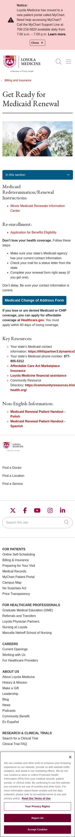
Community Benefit (15, 716)
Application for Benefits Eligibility (33, 232)
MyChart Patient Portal (18, 577)
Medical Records (14, 571)
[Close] (70, 759)
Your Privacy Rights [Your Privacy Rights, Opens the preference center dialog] (37, 809)
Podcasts (9, 710)
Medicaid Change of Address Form (34, 300)
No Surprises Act (14, 588)
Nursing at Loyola (14, 627)
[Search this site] (37, 522)
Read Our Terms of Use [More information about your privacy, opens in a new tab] (36, 801)
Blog (5, 699)
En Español (10, 722)
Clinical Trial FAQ (14, 744)
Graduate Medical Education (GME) (27, 610)
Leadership (10, 693)
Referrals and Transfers (19, 616)
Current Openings (15, 649)
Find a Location (13, 475)
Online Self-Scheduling (18, 554)
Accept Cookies (37, 832)
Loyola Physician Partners (20, 621)
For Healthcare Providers (20, 660)
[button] (69, 60)
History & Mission (14, 682)
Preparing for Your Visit (18, 565)
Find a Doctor (12, 467)
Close (37, 42)
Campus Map (11, 582)
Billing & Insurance (15, 560)
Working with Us (13, 655)
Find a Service (12, 483)
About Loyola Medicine (18, 677)
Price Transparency (16, 593)
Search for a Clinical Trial (20, 738)
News (6, 705)
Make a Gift (10, 688)
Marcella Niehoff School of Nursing (27, 632)
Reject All (37, 820)
